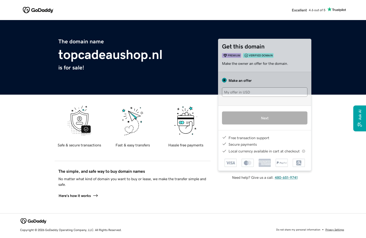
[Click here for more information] (303, 151)
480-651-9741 (286, 177)
